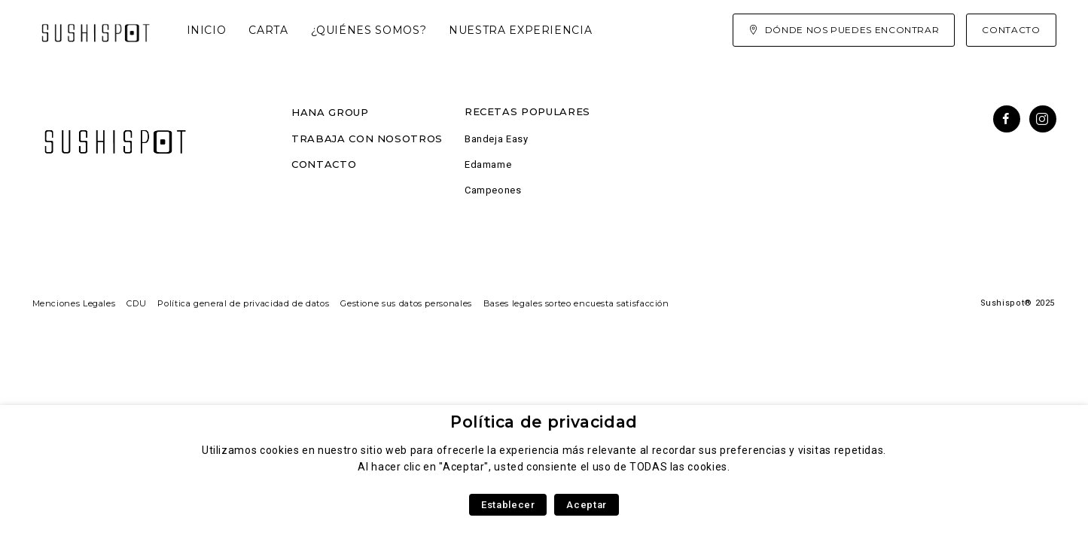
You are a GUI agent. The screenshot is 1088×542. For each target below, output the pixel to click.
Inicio (207, 30)
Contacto (323, 164)
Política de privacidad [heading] (544, 422)
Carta (268, 30)
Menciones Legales (74, 303)
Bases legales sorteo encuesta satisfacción (576, 303)
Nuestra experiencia (520, 30)
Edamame (488, 164)
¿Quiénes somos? (369, 30)
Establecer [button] (508, 504)
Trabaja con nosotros (367, 138)
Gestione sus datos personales (406, 303)
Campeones (493, 190)
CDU (136, 303)
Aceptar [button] (586, 504)
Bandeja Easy (497, 139)
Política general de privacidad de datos (243, 303)
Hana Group (329, 112)
